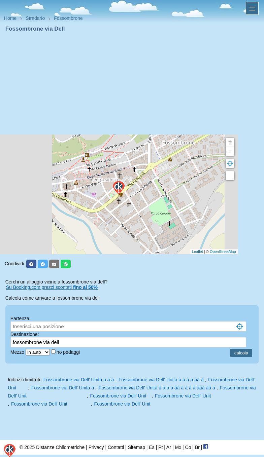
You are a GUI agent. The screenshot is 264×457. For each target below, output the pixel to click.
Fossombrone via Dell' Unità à (63, 387)
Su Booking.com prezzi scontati (52, 287)
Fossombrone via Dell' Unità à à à (79, 379)
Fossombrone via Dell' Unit (120, 395)
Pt (160, 447)
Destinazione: (24, 334)
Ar (168, 447)
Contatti (116, 447)
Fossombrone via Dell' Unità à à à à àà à (162, 379)
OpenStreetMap (223, 252)
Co (188, 447)
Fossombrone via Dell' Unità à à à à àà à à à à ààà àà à (158, 387)
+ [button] (230, 142)
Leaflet (197, 252)
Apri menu (252, 8)
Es (151, 447)
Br (197, 447)
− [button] (230, 151)
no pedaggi (69, 352)
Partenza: (20, 318)
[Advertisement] (132, 83)
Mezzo (18, 352)
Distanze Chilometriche (60, 447)
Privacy (96, 447)
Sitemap (136, 447)
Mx (178, 447)
